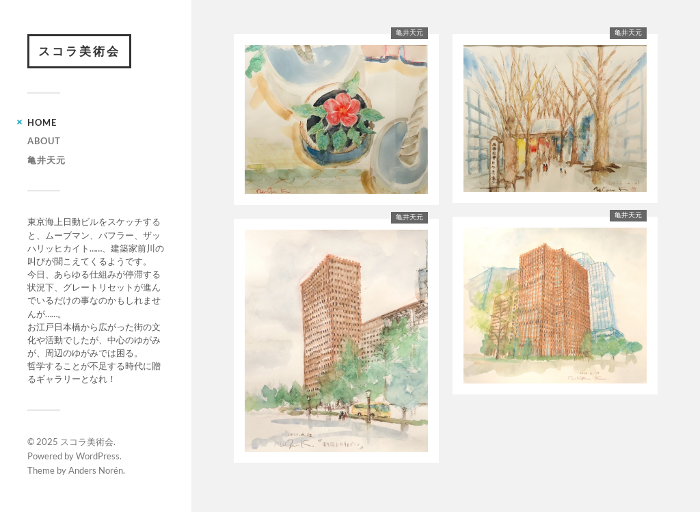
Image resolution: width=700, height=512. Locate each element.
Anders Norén (95, 470)
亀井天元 (46, 159)
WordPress (98, 455)
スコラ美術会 (79, 51)
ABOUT (44, 140)
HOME (42, 122)
